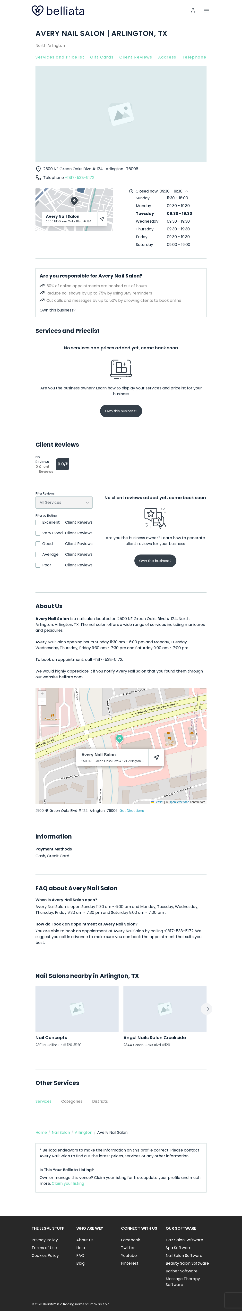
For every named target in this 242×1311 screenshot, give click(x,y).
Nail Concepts (51, 1037)
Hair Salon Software (184, 1240)
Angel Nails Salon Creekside (154, 1037)
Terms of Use (44, 1248)
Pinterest (129, 1263)
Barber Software (182, 1271)
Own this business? (58, 310)
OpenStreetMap (179, 802)
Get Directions (132, 810)
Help (80, 1248)
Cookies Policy (45, 1255)
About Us (85, 1240)
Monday (143, 206)
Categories (71, 1101)
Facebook (130, 1240)
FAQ (80, 1255)
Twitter (128, 1248)
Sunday (143, 198)
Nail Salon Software (184, 1255)
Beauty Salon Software (187, 1263)
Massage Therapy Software (183, 1281)
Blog (80, 1263)
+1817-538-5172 (79, 177)
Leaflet (157, 802)
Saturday (144, 244)
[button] (119, 739)
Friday (141, 237)
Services (43, 1101)
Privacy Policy (45, 1240)
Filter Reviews (45, 494)
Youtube (129, 1255)
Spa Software (178, 1248)
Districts (100, 1101)
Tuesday (145, 213)
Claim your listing (68, 1183)
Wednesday (147, 221)
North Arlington (50, 45)
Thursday (145, 229)
